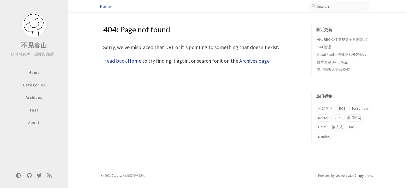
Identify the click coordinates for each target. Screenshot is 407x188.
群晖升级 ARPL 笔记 (332, 62)
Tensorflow (360, 108)
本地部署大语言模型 (333, 69)
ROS (342, 108)
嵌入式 (337, 127)
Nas (351, 127)
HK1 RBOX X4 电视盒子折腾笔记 (342, 39)
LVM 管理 (324, 47)
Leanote (341, 175)
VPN (338, 118)
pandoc (324, 136)
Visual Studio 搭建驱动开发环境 (342, 54)
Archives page (254, 60)
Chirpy (359, 175)
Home (105, 6)
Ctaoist (117, 175)
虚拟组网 (354, 118)
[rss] (49, 175)
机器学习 (325, 108)
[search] (339, 6)
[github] (29, 175)
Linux (322, 127)
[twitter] (39, 175)
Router (323, 118)
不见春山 (34, 45)
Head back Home (122, 60)
